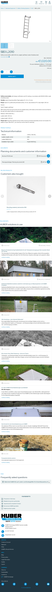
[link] (2, 71)
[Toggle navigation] (36, 2)
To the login (47, 64)
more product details (4, 56)
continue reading (5, 257)
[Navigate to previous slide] (2, 196)
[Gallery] (26, 196)
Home (2, 8)
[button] (4, 2)
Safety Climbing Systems (23, 8)
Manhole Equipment (10, 8)
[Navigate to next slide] (49, 196)
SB (32, 8)
